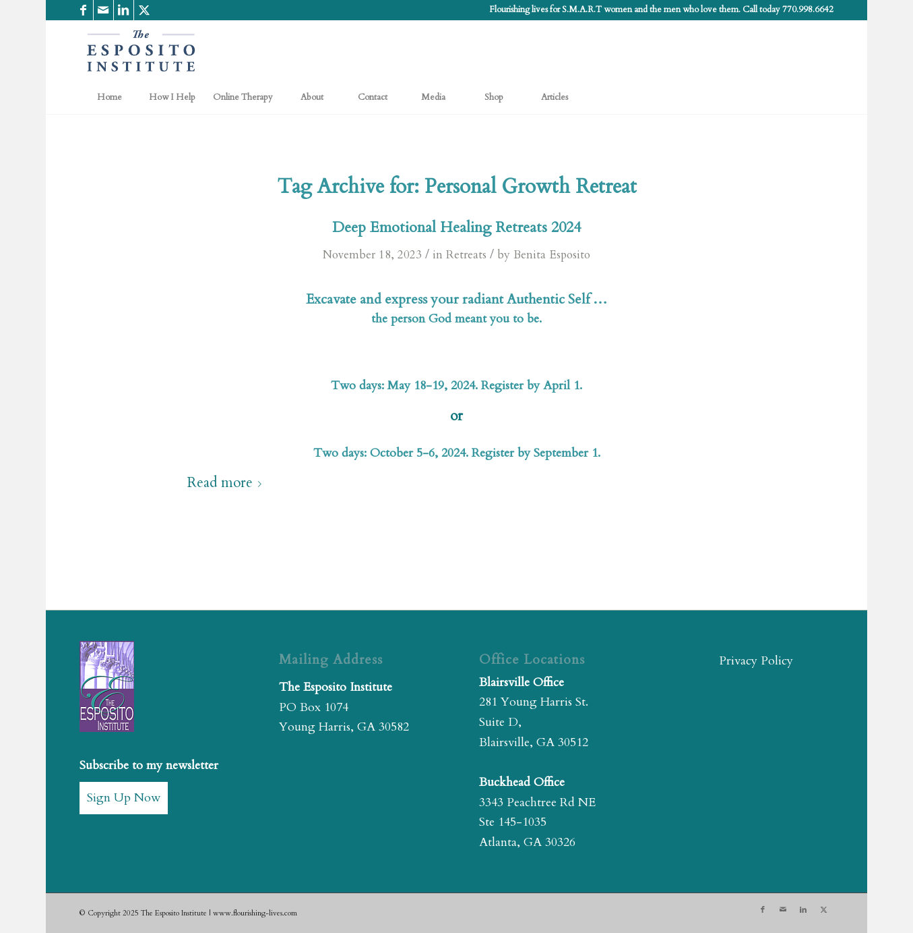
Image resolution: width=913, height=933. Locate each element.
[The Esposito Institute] (141, 50)
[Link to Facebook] (83, 10)
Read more (227, 483)
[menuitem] (110, 97)
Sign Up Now (123, 797)
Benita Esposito (551, 254)
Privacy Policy (756, 660)
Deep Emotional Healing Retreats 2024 (456, 227)
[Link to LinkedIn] (123, 10)
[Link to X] (144, 10)
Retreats (466, 254)
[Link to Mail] (103, 10)
